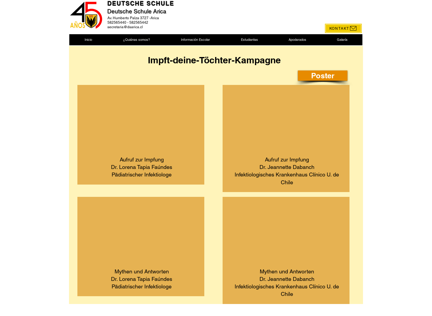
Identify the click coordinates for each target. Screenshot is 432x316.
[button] (136, 39)
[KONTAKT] (343, 28)
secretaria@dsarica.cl (125, 27)
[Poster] (322, 76)
